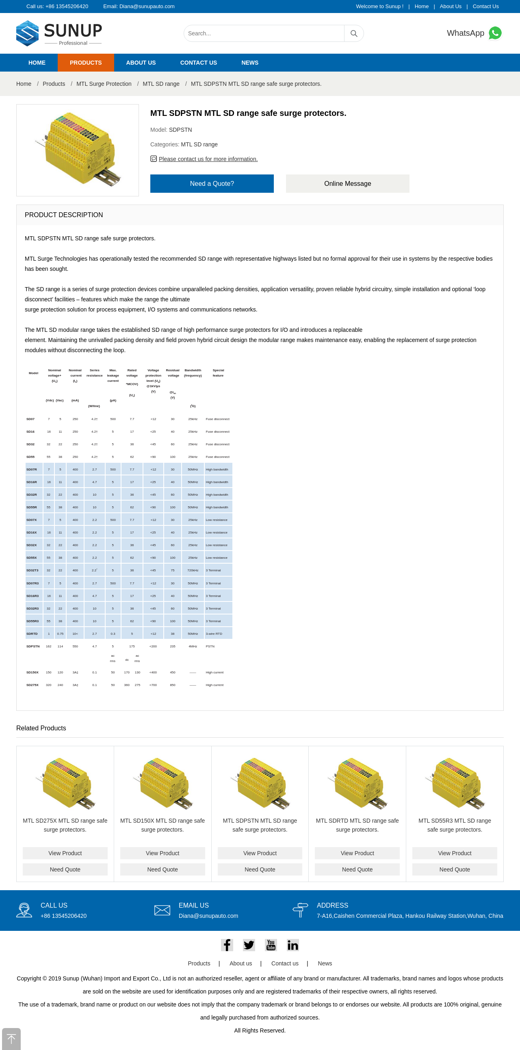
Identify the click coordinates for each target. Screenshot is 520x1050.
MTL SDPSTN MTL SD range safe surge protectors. (256, 84)
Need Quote (65, 869)
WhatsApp (475, 33)
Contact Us (486, 6)
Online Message (347, 183)
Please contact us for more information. (208, 159)
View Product (65, 853)
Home (422, 6)
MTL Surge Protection (104, 84)
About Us (451, 6)
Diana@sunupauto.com (147, 6)
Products (86, 62)
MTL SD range (161, 84)
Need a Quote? (212, 183)
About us (141, 62)
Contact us (198, 62)
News (249, 62)
